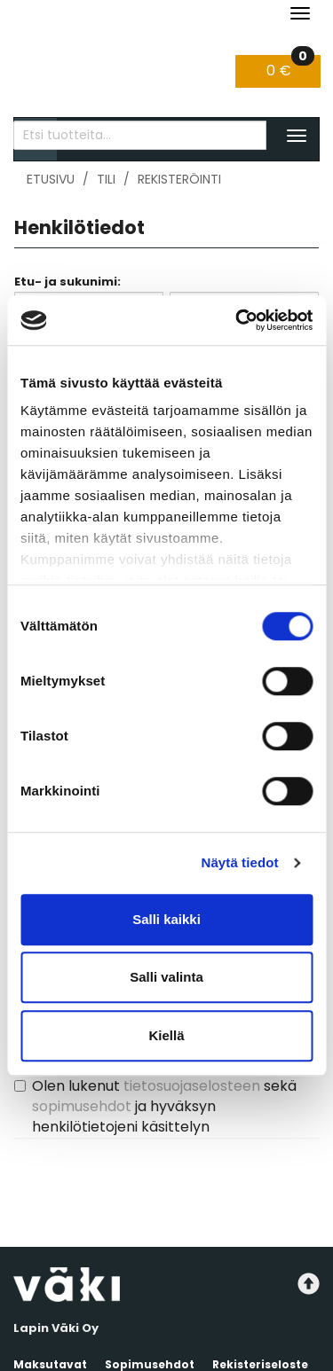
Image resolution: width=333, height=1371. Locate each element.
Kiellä (166, 1035)
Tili (106, 179)
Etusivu (51, 179)
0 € (290, 68)
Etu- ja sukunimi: (67, 281)
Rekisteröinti (179, 179)
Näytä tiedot (240, 862)
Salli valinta (166, 976)
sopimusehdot (81, 1106)
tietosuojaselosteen (191, 1086)
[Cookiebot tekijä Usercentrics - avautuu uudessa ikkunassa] (237, 320)
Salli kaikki (166, 919)
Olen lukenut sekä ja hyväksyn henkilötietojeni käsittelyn (164, 1106)
